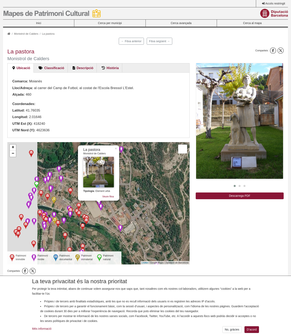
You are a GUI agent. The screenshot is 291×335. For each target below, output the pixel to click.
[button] (239, 121)
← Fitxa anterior (131, 41)
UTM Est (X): (22, 124)
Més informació (41, 332)
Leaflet (145, 262)
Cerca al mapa (252, 23)
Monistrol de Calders (26, 33)
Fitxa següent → (159, 41)
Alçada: (18, 94)
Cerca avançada (181, 23)
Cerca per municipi (110, 23)
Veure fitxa (108, 196)
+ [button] (13, 148)
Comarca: (20, 81)
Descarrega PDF (239, 195)
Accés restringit (275, 3)
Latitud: (18, 110)
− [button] (13, 154)
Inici (38, 23)
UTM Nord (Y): (23, 130)
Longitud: (20, 117)
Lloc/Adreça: (22, 88)
